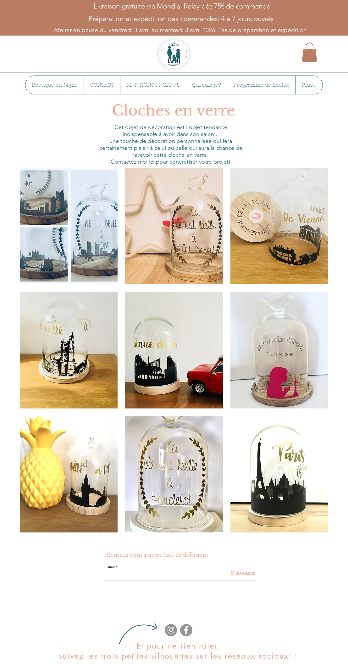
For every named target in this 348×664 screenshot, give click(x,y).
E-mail (110, 567)
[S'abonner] (240, 573)
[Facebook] (186, 630)
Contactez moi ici (132, 161)
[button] (309, 52)
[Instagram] (171, 630)
